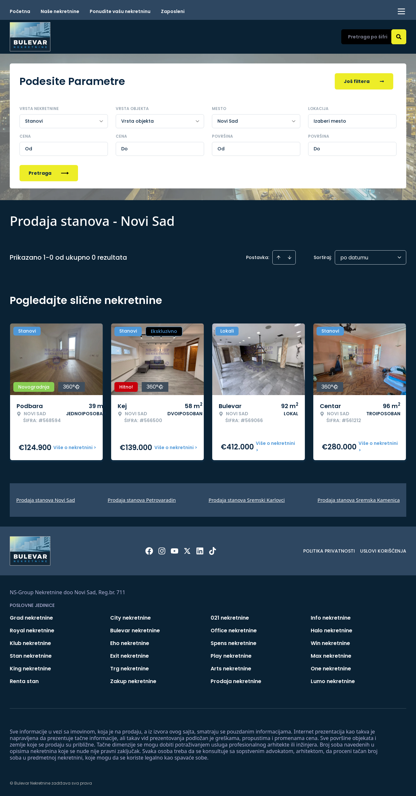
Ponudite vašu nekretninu (120, 11)
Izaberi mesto (330, 121)
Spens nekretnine (233, 643)
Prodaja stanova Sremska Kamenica (359, 500)
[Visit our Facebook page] (149, 551)
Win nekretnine (330, 643)
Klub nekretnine (30, 643)
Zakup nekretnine (133, 681)
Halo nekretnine (331, 630)
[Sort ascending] (278, 257)
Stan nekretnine (31, 656)
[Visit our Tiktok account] (212, 551)
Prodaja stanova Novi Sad (45, 500)
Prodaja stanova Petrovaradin (142, 500)
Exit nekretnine (129, 656)
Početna (20, 11)
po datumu (354, 257)
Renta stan (24, 681)
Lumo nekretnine (333, 681)
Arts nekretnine (231, 668)
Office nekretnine (234, 630)
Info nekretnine (331, 618)
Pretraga (49, 173)
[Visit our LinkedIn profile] (200, 551)
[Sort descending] (289, 257)
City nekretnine (130, 618)
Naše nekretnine (60, 11)
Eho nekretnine (129, 643)
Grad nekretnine (31, 618)
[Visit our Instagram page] (162, 551)
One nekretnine (331, 668)
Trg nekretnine (129, 668)
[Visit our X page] (187, 551)
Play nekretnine (231, 656)
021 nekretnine (230, 618)
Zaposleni (173, 11)
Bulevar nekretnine (135, 630)
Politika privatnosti (329, 551)
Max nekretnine (331, 656)
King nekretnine (30, 668)
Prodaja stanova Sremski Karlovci (247, 500)
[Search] (398, 36)
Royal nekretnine (32, 630)
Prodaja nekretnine (236, 681)
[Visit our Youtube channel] (174, 551)
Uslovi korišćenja (383, 551)
